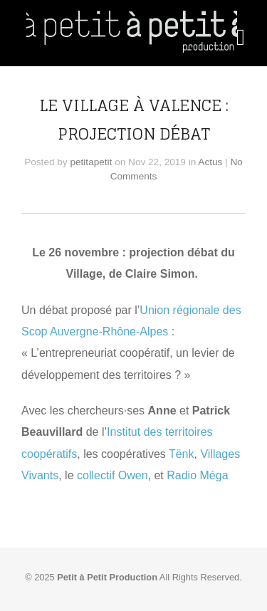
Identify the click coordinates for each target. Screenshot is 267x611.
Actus (210, 162)
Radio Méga (197, 475)
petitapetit (91, 162)
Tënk (181, 454)
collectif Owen (112, 475)
